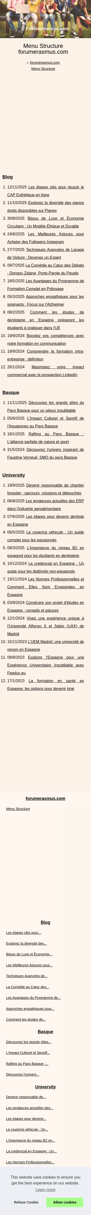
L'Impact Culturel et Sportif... (28, 1053)
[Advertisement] (45, 120)
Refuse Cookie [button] (26, 1202)
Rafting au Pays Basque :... (27, 1064)
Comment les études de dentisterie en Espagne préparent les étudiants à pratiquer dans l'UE (45, 320)
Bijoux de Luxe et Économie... (29, 954)
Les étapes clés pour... (23, 933)
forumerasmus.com (45, 63)
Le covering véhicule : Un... (27, 1129)
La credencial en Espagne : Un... (31, 1151)
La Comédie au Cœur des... (27, 987)
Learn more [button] (46, 1190)
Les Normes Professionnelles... (30, 1162)
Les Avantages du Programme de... (33, 998)
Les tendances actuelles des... (29, 1108)
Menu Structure (43, 69)
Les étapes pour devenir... (26, 1119)
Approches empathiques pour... (30, 1009)
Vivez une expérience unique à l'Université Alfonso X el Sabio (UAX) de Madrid (45, 626)
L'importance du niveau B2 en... (30, 1140)
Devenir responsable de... (26, 1097)
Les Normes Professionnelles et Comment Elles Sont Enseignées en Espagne (45, 587)
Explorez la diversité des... (26, 943)
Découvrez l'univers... (22, 1074)
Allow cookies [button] (64, 1202)
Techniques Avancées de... (27, 976)
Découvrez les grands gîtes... (28, 1042)
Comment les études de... (26, 1019)
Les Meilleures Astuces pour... (29, 965)
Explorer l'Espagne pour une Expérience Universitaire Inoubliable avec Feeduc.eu (45, 665)
